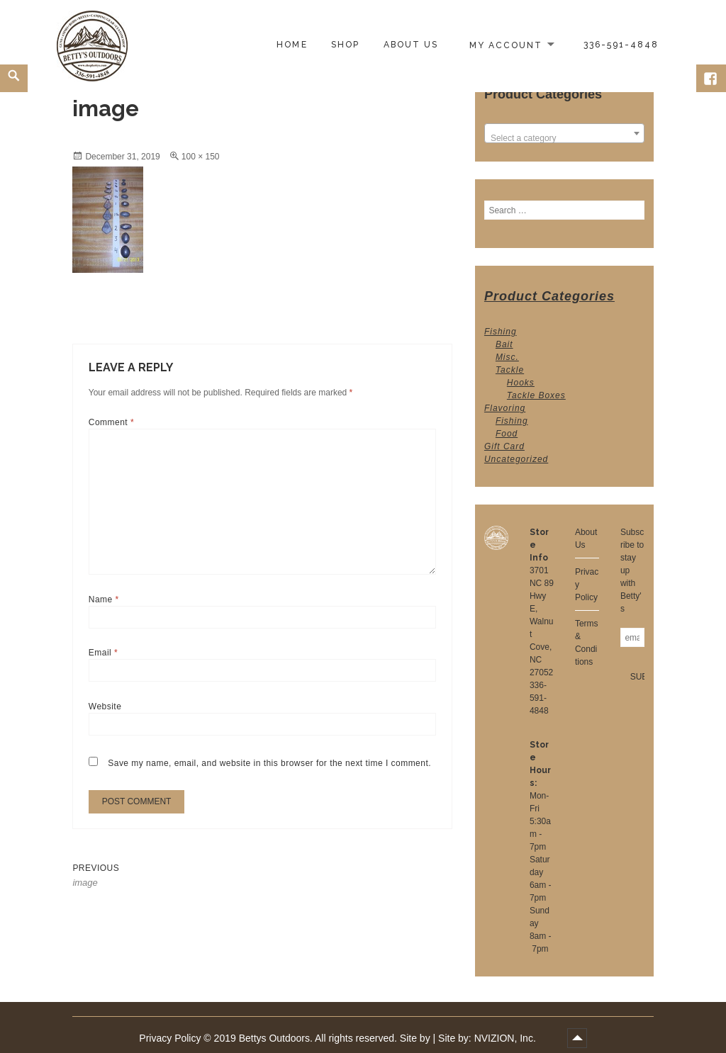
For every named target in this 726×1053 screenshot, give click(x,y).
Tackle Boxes (536, 395)
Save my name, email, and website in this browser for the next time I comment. (269, 763)
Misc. (507, 357)
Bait (504, 344)
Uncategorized (516, 459)
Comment (111, 422)
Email (103, 653)
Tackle (510, 370)
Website (105, 706)
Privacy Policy (170, 1038)
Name (104, 599)
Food (507, 434)
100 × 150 (201, 157)
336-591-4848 (539, 698)
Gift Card (504, 446)
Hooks (521, 383)
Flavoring (504, 408)
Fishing (500, 332)
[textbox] (564, 138)
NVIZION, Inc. (505, 1038)
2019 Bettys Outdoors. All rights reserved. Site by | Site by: (344, 1038)
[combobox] (564, 133)
